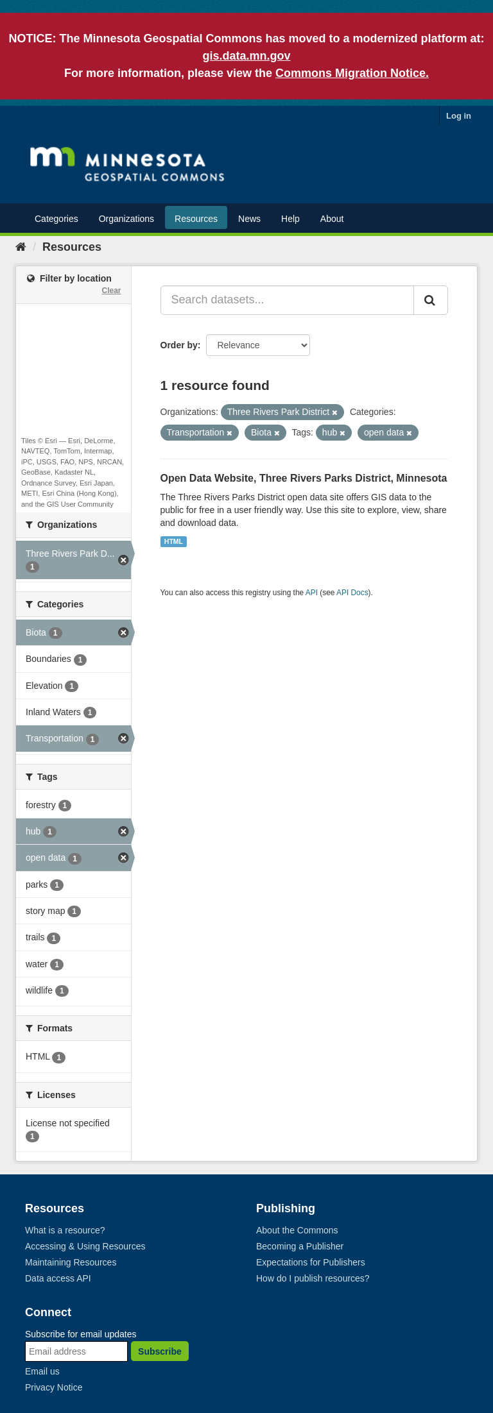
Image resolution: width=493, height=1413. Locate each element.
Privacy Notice (53, 1387)
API (312, 592)
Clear (111, 290)
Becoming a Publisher (299, 1246)
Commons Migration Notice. (352, 73)
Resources (196, 219)
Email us (42, 1371)
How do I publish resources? (313, 1278)
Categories (56, 219)
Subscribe (160, 1351)
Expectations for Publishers (310, 1262)
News (249, 219)
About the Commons (297, 1230)
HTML (173, 541)
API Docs (352, 592)
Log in (458, 116)
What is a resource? (65, 1230)
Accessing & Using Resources (85, 1246)
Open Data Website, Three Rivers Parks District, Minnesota (303, 478)
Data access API (58, 1278)
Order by (179, 345)
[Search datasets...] (287, 300)
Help (290, 219)
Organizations (126, 219)
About (332, 219)
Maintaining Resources (70, 1262)
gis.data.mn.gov (246, 55)
